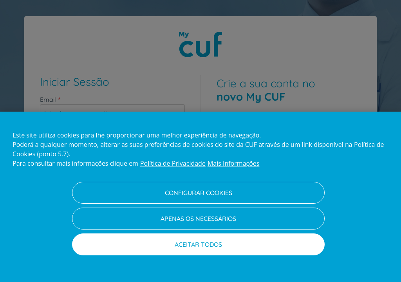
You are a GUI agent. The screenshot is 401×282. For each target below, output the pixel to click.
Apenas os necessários (198, 218)
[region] (200, 197)
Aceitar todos (198, 244)
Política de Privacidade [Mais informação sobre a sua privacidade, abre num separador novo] (173, 163)
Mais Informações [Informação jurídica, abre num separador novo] (234, 163)
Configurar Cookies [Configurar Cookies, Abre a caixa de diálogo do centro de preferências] (198, 193)
